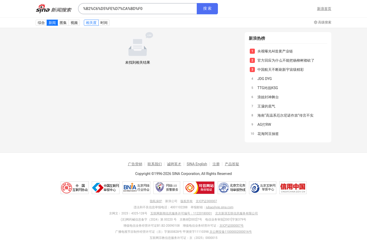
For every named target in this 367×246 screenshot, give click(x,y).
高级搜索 (322, 22)
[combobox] (137, 8)
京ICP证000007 (206, 201)
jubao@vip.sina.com (219, 207)
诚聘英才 (174, 164)
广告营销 (135, 164)
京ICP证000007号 (231, 225)
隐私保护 (156, 201)
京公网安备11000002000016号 (230, 232)
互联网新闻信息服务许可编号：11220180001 (181, 213)
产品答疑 (232, 164)
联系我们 (155, 164)
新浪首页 (324, 9)
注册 (216, 164)
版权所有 (186, 201)
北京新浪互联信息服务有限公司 (236, 213)
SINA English (197, 164)
